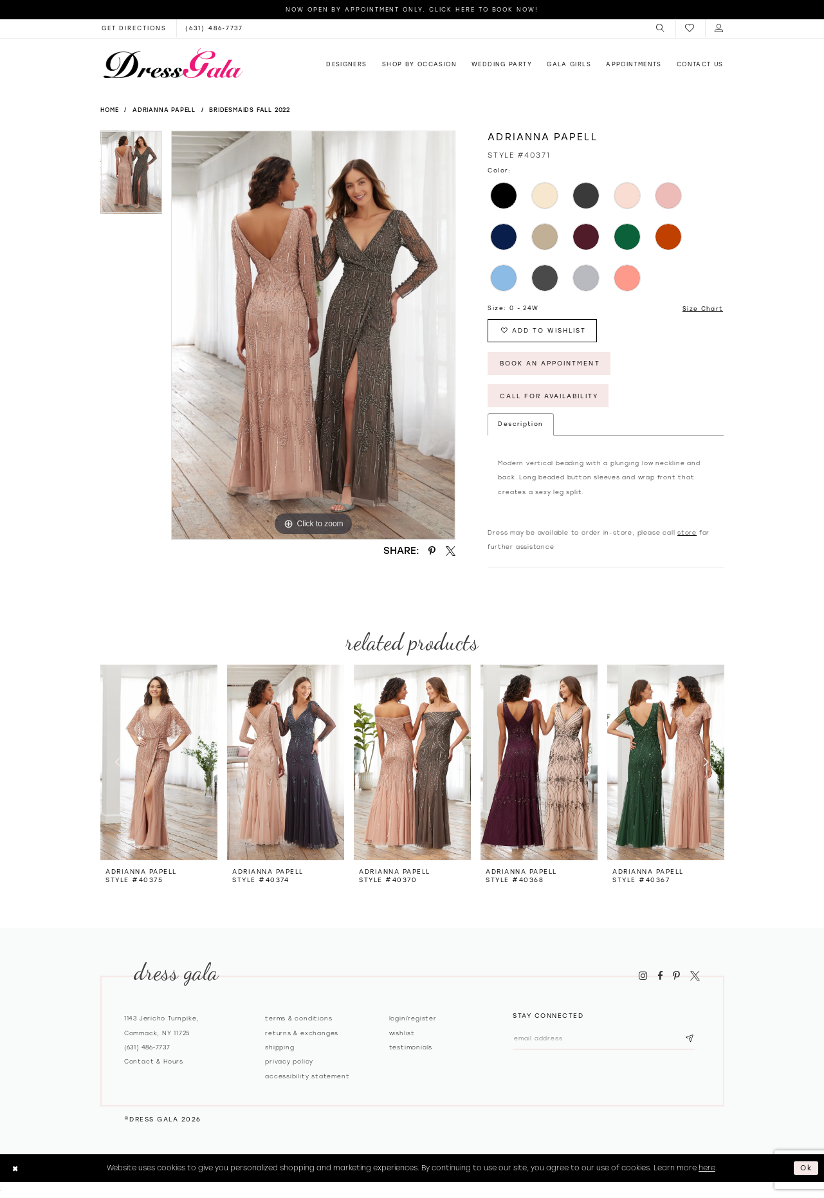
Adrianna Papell (164, 109)
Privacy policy (289, 1062)
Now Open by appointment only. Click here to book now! (412, 9)
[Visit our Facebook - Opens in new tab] (660, 976)
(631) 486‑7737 (147, 1048)
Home (109, 109)
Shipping (279, 1048)
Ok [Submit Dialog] (807, 1169)
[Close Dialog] (15, 1169)
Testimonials (411, 1048)
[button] (660, 28)
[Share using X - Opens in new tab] (450, 551)
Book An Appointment (550, 363)
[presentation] (158, 763)
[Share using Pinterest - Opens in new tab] (432, 551)
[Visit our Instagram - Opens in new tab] (643, 976)
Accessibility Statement (307, 1077)
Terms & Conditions (298, 1019)
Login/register (413, 1019)
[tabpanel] (131, 177)
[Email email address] (605, 1040)
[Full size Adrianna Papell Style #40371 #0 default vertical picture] (313, 335)
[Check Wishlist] (690, 28)
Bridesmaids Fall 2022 (249, 109)
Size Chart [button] (703, 308)
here (707, 1169)
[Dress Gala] (173, 63)
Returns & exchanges (301, 1034)
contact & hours (153, 1062)
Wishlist (402, 1034)
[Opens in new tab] (134, 28)
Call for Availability (550, 396)
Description (520, 425)
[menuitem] (660, 28)
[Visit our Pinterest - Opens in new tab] (677, 976)
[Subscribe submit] (691, 1040)
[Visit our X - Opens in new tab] (695, 976)
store (687, 533)
